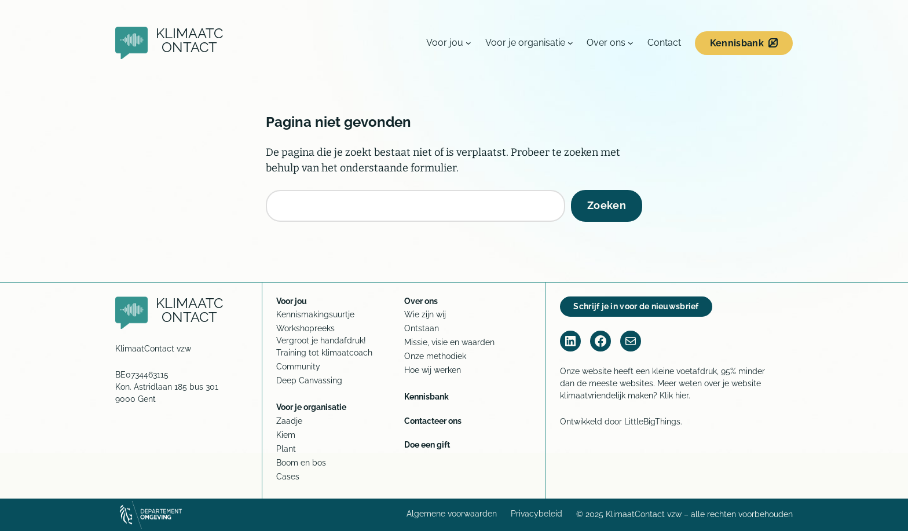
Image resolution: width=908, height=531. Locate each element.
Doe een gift (427, 444)
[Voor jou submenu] (468, 43)
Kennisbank (737, 43)
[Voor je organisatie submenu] (570, 43)
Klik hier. (675, 395)
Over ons (421, 301)
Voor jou (291, 301)
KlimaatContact (189, 40)
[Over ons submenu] (631, 43)
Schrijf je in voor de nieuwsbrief (635, 306)
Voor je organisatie (311, 407)
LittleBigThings (652, 421)
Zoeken (606, 205)
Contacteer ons (433, 421)
